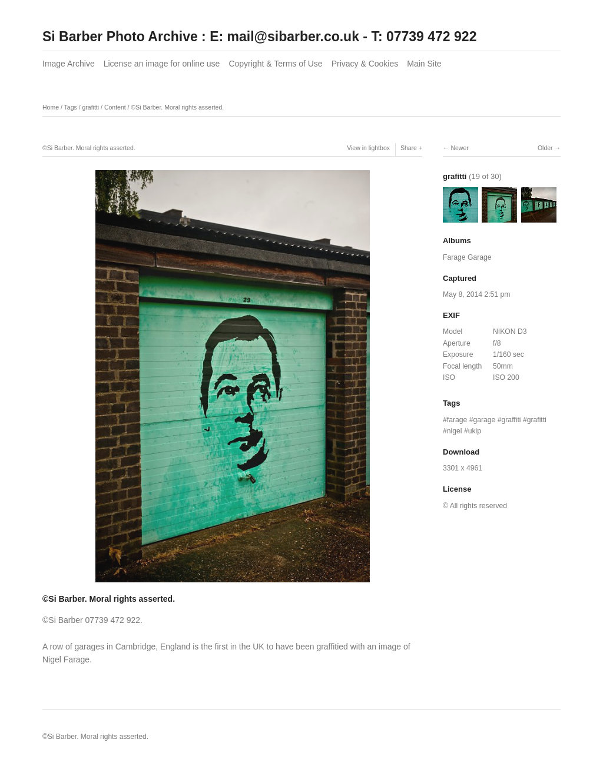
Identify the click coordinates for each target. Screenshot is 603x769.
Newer (459, 147)
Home (50, 107)
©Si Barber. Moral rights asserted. (177, 107)
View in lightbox (368, 147)
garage (484, 420)
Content (115, 107)
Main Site (424, 63)
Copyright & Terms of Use (275, 63)
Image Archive (68, 63)
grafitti (91, 107)
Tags (70, 107)
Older (545, 147)
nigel (454, 431)
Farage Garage (467, 257)
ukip (474, 431)
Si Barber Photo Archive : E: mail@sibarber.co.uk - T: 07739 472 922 (259, 36)
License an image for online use (162, 63)
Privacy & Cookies (365, 63)
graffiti (511, 420)
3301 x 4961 (462, 468)
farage (457, 420)
